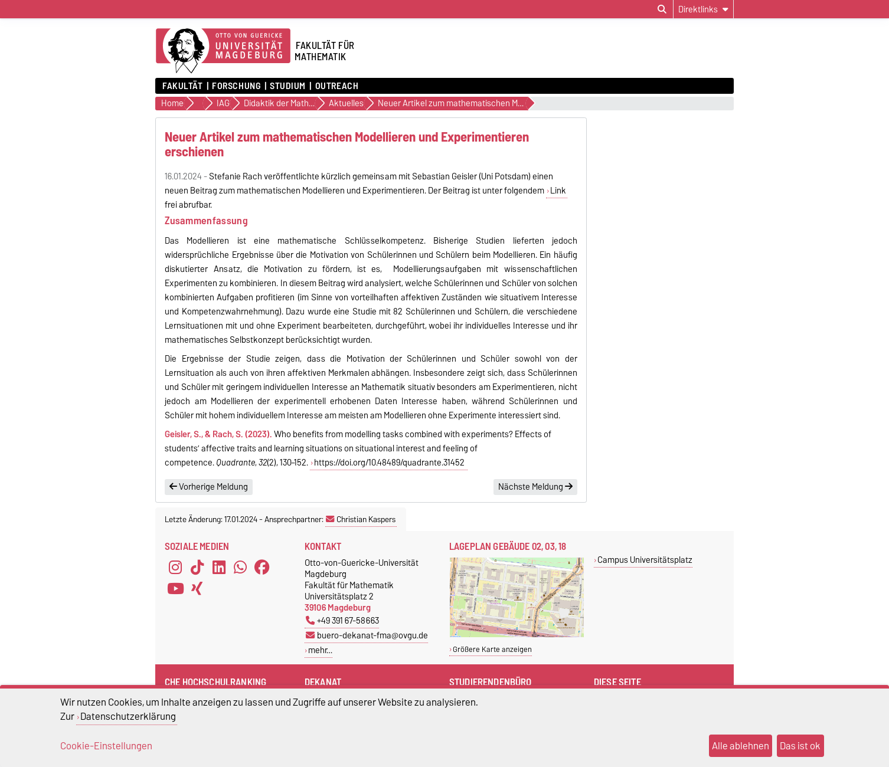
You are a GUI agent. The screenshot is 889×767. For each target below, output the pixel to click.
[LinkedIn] (219, 567)
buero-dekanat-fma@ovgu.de (367, 635)
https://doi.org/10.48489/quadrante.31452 (390, 462)
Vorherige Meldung (208, 487)
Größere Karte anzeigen (492, 649)
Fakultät (182, 86)
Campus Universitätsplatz (644, 559)
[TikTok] (197, 567)
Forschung (236, 86)
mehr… (320, 650)
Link (558, 190)
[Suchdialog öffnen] (662, 9)
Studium (288, 86)
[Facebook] (262, 567)
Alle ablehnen (740, 746)
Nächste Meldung (535, 487)
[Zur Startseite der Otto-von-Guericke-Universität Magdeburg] (223, 51)
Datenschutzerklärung (128, 716)
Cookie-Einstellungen (106, 746)
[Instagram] (175, 567)
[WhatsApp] (240, 567)
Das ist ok (800, 746)
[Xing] (197, 588)
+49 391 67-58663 (342, 620)
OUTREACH (336, 86)
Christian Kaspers (361, 519)
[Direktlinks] (703, 9)
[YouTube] (175, 588)
